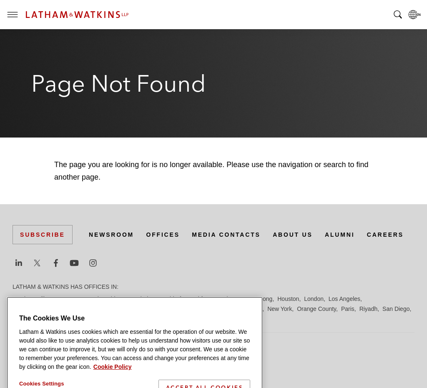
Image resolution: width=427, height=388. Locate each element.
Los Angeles (344, 298)
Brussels (90, 298)
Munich (253, 308)
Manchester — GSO (193, 308)
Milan (232, 308)
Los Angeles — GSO (112, 308)
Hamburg (226, 298)
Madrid (153, 308)
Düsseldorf (167, 298)
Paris (347, 308)
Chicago (117, 298)
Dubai (140, 298)
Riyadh (368, 308)
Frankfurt (197, 298)
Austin (21, 298)
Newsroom (111, 234)
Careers (385, 234)
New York (279, 308)
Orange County (316, 308)
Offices (163, 234)
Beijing (42, 298)
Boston (65, 298)
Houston (288, 298)
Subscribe (42, 234)
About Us (293, 234)
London (314, 298)
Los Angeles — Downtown (46, 308)
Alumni (339, 234)
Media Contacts (226, 234)
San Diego (395, 308)
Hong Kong (257, 298)
